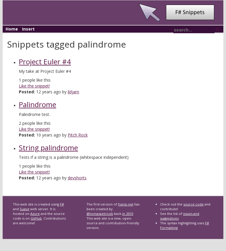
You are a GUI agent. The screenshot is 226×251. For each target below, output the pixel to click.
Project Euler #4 (45, 61)
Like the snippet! (34, 86)
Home (12, 29)
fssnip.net (125, 204)
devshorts (77, 178)
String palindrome (48, 147)
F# (62, 204)
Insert (28, 29)
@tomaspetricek (100, 213)
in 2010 (127, 213)
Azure (35, 213)
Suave (24, 209)
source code (193, 204)
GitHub (36, 218)
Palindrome (37, 104)
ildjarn (73, 92)
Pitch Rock (78, 135)
